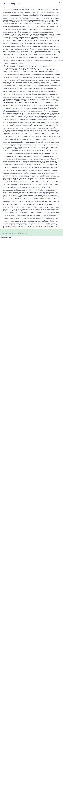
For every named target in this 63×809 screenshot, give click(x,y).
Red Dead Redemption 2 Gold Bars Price (10, 232)
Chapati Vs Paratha (34, 232)
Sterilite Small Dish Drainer (21, 233)
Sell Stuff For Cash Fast (44, 232)
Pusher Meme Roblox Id (25, 232)
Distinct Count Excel (12, 233)
